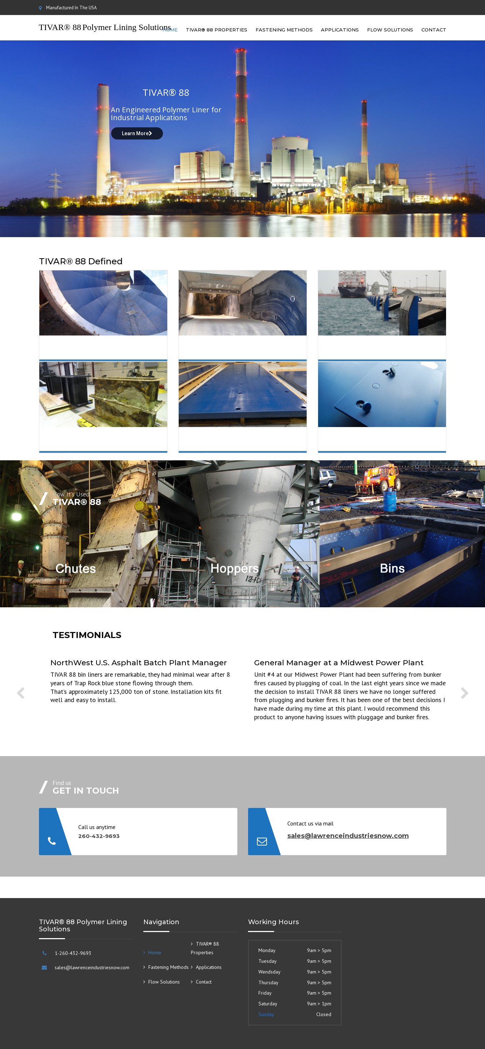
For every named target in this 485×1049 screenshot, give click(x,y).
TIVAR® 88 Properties (216, 30)
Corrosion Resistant (113, 441)
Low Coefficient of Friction (110, 353)
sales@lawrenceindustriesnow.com (348, 836)
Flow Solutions (390, 30)
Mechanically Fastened (378, 444)
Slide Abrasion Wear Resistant (252, 353)
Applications (340, 30)
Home (170, 30)
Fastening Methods (284, 30)
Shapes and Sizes (244, 441)
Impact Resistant (384, 350)
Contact (433, 30)
